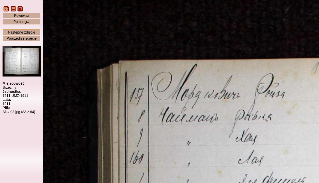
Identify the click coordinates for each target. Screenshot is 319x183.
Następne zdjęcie (21, 32)
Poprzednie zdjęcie (22, 38)
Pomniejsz (21, 22)
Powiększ (21, 15)
